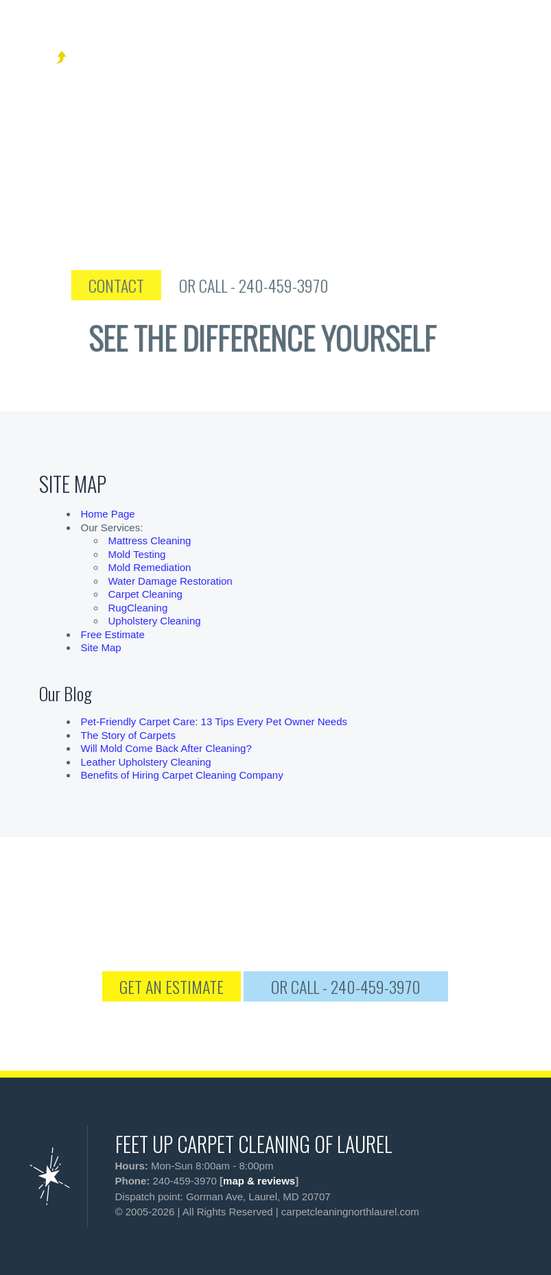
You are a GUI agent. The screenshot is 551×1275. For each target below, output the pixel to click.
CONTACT (147, 285)
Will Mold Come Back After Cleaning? (166, 748)
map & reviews (259, 1181)
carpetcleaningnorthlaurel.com (350, 1211)
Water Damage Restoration (170, 581)
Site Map (101, 647)
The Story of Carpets (128, 735)
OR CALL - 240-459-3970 (285, 285)
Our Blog (65, 693)
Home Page (108, 514)
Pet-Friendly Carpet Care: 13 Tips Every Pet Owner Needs (214, 721)
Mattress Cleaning (149, 540)
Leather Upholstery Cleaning (146, 762)
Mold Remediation (149, 567)
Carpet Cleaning (145, 594)
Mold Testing (137, 554)
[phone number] (457, 40)
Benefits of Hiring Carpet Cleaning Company (182, 775)
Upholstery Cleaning (154, 621)
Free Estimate (113, 634)
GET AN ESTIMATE (171, 986)
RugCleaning (138, 608)
